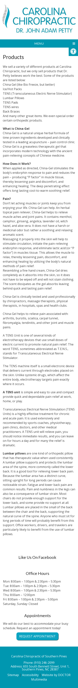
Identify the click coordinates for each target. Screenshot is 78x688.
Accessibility (30, 675)
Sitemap (13, 675)
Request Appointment (37, 636)
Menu (39, 43)
